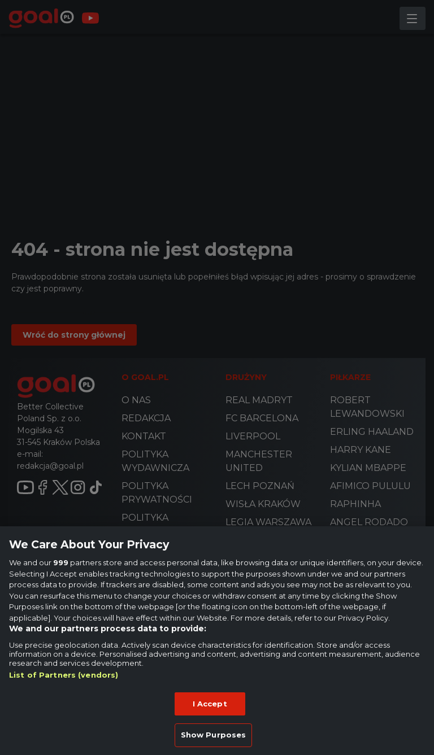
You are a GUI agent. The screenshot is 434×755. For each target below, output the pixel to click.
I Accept (210, 703)
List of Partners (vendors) (63, 674)
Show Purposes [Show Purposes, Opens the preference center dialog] (213, 734)
